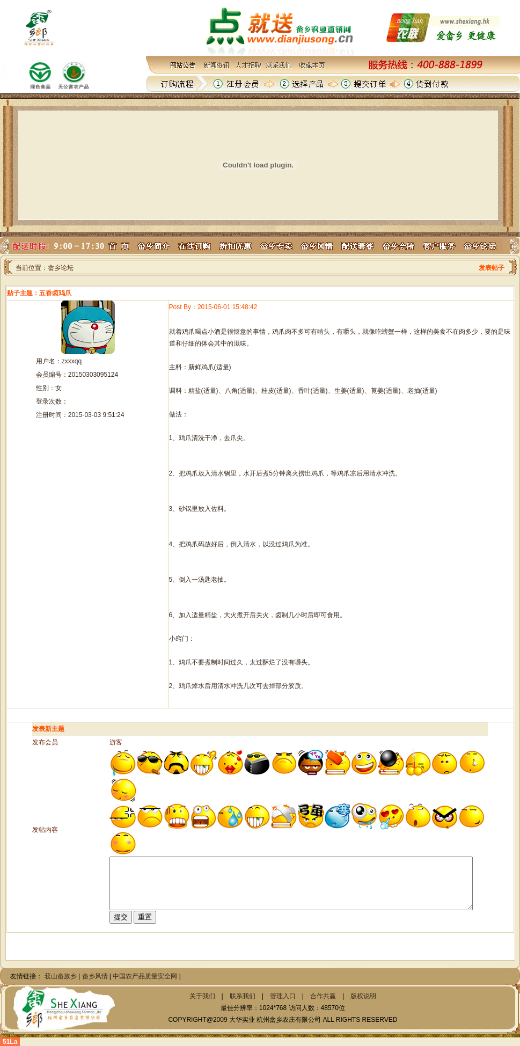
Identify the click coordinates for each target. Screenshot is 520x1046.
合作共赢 (323, 996)
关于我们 (202, 996)
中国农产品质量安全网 (145, 976)
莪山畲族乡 (61, 976)
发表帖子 (491, 268)
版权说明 (363, 996)
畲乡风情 (95, 976)
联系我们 (242, 996)
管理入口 (283, 996)
